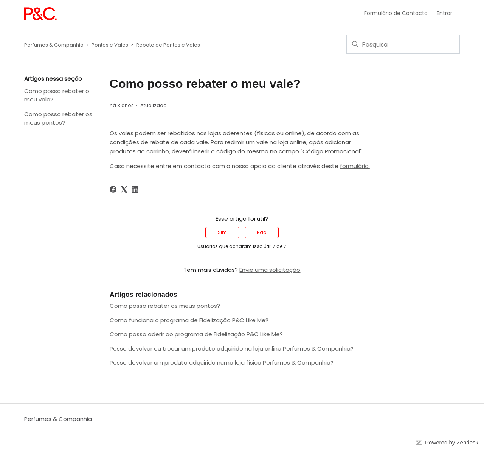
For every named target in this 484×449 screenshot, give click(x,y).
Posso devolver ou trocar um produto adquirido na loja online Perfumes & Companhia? (232, 348)
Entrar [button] (444, 13)
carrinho (157, 151)
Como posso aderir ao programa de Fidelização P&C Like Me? (196, 334)
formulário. (355, 166)
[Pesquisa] (403, 44)
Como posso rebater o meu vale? (56, 95)
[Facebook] (113, 189)
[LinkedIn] (135, 189)
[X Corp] (124, 189)
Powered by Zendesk (451, 442)
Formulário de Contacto (396, 13)
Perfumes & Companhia (54, 44)
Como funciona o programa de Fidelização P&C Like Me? (189, 320)
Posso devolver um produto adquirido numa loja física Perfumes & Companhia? (222, 362)
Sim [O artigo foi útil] (222, 232)
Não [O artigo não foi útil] (261, 232)
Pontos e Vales (110, 44)
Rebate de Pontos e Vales (168, 44)
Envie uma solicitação (269, 270)
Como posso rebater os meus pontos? (58, 118)
